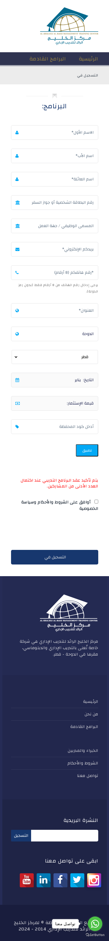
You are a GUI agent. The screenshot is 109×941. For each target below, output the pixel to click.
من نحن (91, 714)
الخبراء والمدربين (83, 750)
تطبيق (87, 450)
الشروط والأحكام (82, 763)
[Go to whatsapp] (95, 923)
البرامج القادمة (84, 727)
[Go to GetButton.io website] (95, 935)
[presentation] (54, 532)
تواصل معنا (87, 776)
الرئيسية (90, 701)
